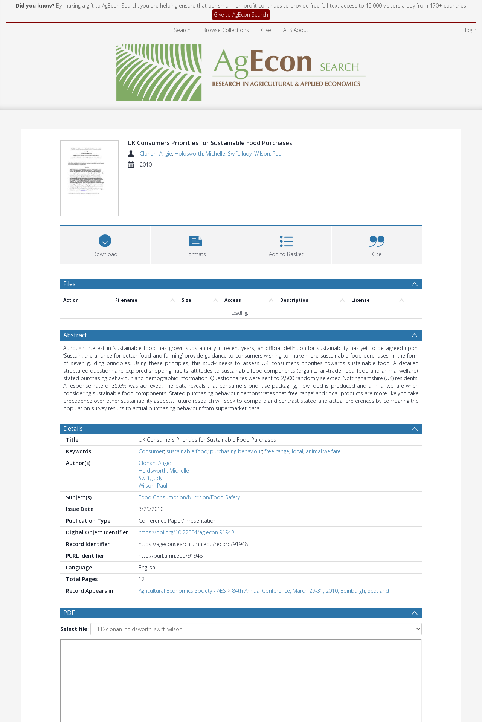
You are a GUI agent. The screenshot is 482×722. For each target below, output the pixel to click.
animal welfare (323, 406)
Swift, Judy (240, 153)
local (297, 406)
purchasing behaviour (236, 406)
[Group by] (109, 624)
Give (266, 30)
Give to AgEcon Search (241, 14)
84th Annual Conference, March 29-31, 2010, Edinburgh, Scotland (310, 545)
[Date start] (186, 624)
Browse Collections (226, 30)
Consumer (151, 406)
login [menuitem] (470, 30)
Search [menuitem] (182, 30)
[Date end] (244, 624)
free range (277, 406)
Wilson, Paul (268, 153)
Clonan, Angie (156, 153)
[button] (196, 198)
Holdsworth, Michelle (200, 153)
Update (330, 624)
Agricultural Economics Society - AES (182, 545)
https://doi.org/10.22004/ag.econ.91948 (186, 487)
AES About (295, 30)
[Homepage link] (241, 70)
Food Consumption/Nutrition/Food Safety (189, 452)
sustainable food (186, 406)
